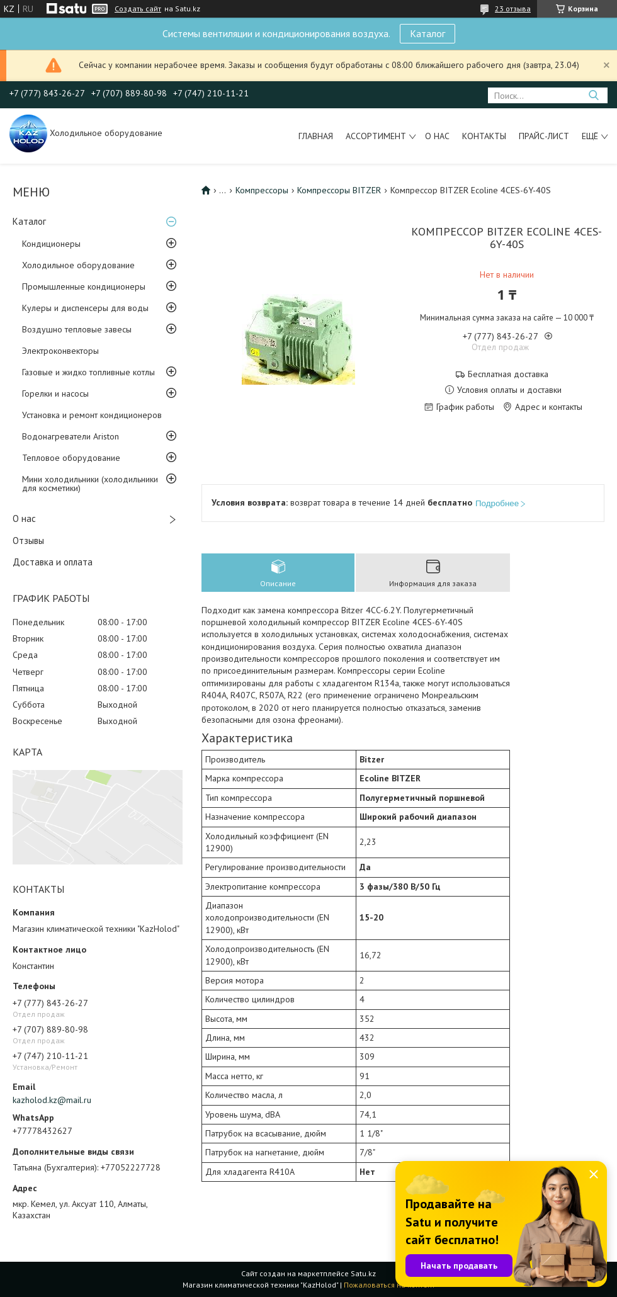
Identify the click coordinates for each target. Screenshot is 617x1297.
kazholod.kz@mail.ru (52, 1100)
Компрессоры (261, 190)
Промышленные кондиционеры (83, 286)
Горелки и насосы (55, 393)
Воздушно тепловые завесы (77, 329)
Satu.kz (363, 1273)
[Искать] (593, 95)
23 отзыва (513, 8)
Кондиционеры (51, 243)
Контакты (484, 136)
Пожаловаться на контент (389, 1284)
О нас (437, 136)
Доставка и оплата (53, 562)
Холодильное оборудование (78, 265)
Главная (315, 136)
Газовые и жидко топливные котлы (88, 372)
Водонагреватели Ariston (70, 436)
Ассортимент (376, 136)
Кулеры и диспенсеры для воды (85, 308)
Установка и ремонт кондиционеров (92, 415)
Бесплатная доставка (508, 374)
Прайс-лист (544, 136)
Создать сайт (138, 8)
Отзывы (28, 541)
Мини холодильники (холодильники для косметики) (90, 483)
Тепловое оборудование (71, 457)
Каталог (427, 33)
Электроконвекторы (60, 350)
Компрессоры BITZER (339, 190)
